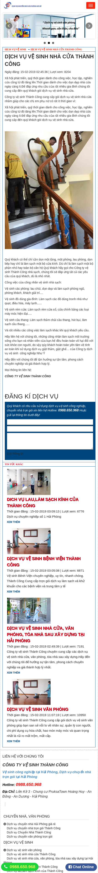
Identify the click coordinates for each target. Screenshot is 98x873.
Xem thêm (13, 522)
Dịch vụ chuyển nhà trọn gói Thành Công (33, 828)
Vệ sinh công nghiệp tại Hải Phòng (30, 772)
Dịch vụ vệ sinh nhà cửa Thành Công (56, 49)
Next (89, 26)
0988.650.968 (22, 866)
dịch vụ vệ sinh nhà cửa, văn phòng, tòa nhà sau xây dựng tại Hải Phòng (45, 634)
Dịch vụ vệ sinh (15, 49)
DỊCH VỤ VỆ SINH (18, 842)
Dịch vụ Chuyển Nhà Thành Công (28, 832)
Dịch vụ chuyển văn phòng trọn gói (29, 836)
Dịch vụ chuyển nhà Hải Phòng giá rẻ (31, 824)
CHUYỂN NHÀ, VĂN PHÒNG (27, 816)
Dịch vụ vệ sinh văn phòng (37, 709)
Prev (9, 26)
